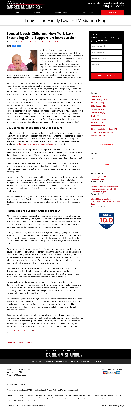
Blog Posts (98, 361)
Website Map (86, 361)
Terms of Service (67, 390)
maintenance (98, 126)
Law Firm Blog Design (113, 406)
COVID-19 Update (106, 145)
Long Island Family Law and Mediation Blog (26, 5)
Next (29, 342)
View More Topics (98, 135)
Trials (95, 116)
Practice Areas (87, 13)
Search (106, 164)
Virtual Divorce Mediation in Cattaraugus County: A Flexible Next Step (106, 201)
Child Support (19, 331)
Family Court (98, 113)
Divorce (27, 331)
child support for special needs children (35, 144)
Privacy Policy (61, 361)
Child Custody (99, 99)
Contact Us (112, 13)
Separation (37, 331)
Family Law (97, 109)
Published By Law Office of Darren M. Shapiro (106, 5)
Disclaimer (49, 361)
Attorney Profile (61, 13)
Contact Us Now (106, 76)
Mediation (97, 103)
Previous (11, 342)
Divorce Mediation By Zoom (104, 129)
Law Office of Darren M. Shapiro (33, 406)
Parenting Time (99, 119)
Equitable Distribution (102, 132)
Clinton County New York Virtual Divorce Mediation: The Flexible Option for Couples (104, 189)
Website (37, 13)
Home (16, 13)
